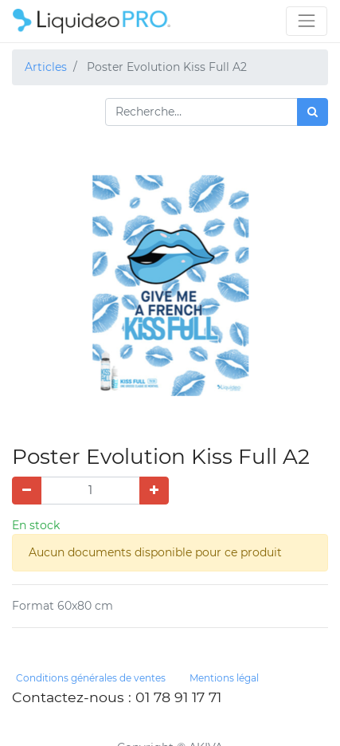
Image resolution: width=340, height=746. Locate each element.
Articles (46, 67)
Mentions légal (224, 678)
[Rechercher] (312, 112)
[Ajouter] (154, 491)
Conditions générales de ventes (91, 678)
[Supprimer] (26, 491)
